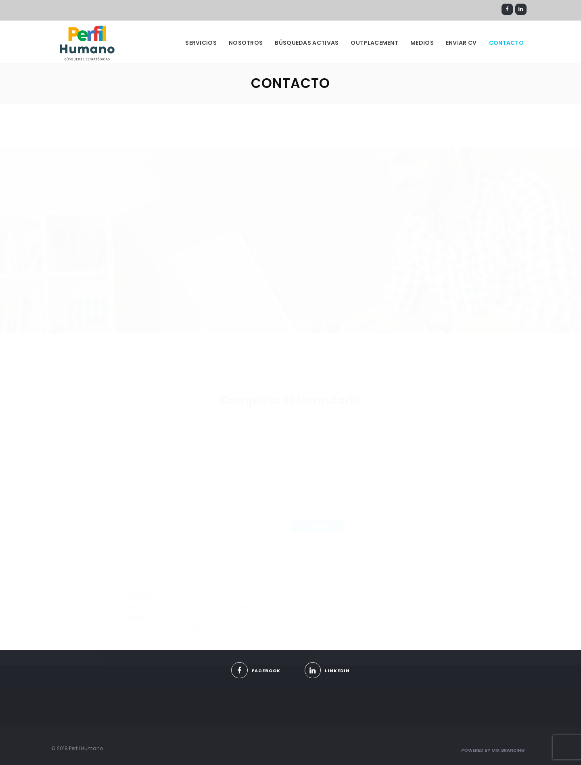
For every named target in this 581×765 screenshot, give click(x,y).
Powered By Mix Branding (493, 750)
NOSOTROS (246, 43)
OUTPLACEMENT (374, 43)
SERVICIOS (201, 43)
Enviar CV (461, 43)
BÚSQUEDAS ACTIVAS (307, 43)
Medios (422, 43)
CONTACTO (506, 43)
